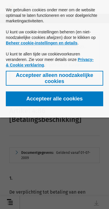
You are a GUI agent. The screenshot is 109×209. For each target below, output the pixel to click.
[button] (54, 78)
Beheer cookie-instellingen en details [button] (42, 43)
